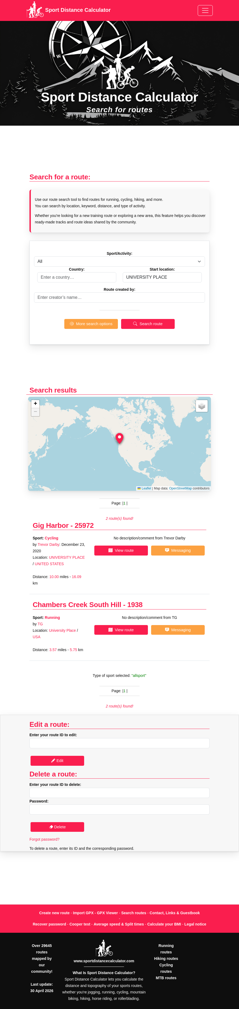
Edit (57, 760)
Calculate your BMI (164, 924)
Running (52, 617)
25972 (84, 525)
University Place (62, 630)
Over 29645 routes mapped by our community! (41, 958)
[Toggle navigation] (205, 10)
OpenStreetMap (180, 488)
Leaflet (144, 488)
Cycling (51, 538)
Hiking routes (166, 958)
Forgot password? (44, 839)
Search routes (133, 913)
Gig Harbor (51, 525)
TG (40, 624)
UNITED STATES (49, 564)
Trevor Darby (48, 544)
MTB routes (166, 978)
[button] (119, 438)
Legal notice (195, 924)
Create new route (54, 913)
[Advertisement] (119, 152)
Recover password (49, 924)
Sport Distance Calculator (68, 10)
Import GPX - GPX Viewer (95, 913)
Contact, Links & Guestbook (175, 913)
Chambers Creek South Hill (77, 605)
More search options (91, 323)
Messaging (178, 550)
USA (36, 637)
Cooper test (79, 924)
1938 (135, 605)
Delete (57, 827)
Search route (147, 323)
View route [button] (121, 550)
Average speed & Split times (119, 924)
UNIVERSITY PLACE (67, 557)
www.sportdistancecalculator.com (104, 961)
